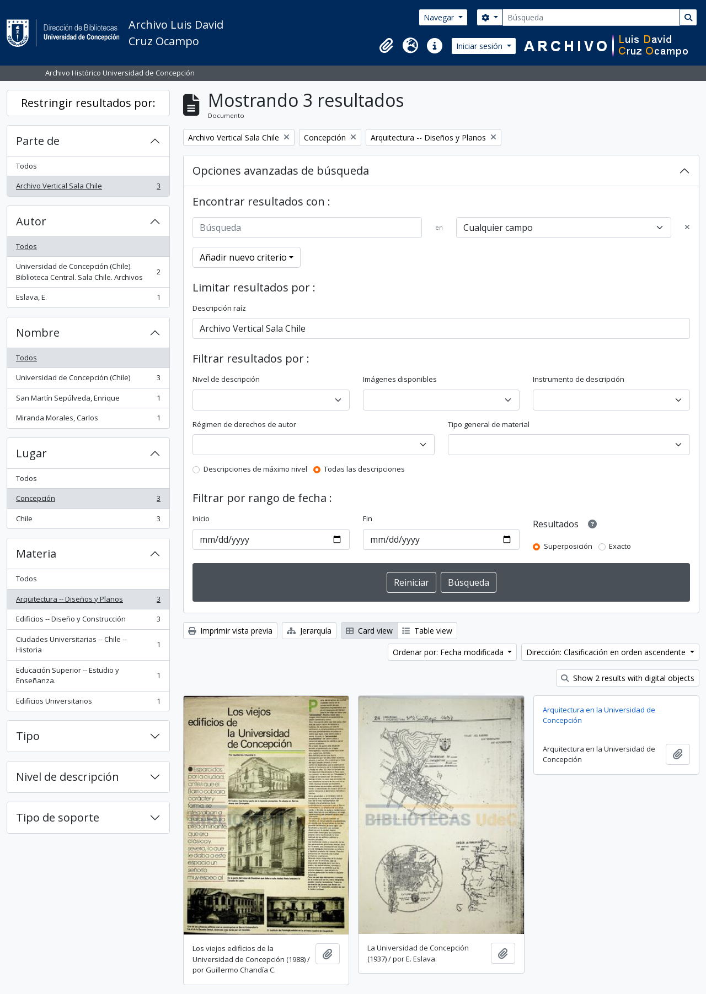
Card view (369, 630)
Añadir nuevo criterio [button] (243, 257)
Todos (26, 166)
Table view (427, 630)
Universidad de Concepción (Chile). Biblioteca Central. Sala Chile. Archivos (88, 271)
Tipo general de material (489, 424)
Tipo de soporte (57, 817)
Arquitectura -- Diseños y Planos (88, 601)
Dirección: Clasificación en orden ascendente (607, 652)
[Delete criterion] (687, 227)
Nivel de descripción (67, 776)
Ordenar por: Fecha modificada (449, 652)
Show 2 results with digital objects (627, 678)
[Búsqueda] (591, 17)
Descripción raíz (219, 308)
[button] (386, 46)
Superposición (568, 546)
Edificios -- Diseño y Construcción (88, 621)
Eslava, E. (88, 299)
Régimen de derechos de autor (244, 424)
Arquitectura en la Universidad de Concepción (599, 715)
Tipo (28, 735)
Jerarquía (309, 630)
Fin (367, 518)
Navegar (440, 17)
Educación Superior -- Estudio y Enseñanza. (88, 675)
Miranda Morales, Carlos (88, 420)
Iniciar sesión (480, 46)
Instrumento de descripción (578, 379)
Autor (31, 221)
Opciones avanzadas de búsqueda (280, 170)
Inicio (201, 518)
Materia (36, 553)
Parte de (38, 140)
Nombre (38, 332)
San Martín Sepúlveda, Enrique (88, 400)
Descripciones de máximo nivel (255, 469)
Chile (88, 521)
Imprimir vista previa (230, 630)
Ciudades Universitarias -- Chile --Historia (88, 644)
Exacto (620, 546)
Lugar (31, 453)
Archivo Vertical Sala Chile (88, 188)
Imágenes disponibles (400, 379)
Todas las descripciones (364, 469)
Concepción (88, 500)
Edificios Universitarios (88, 703)
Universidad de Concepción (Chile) (88, 379)
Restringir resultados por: (88, 102)
